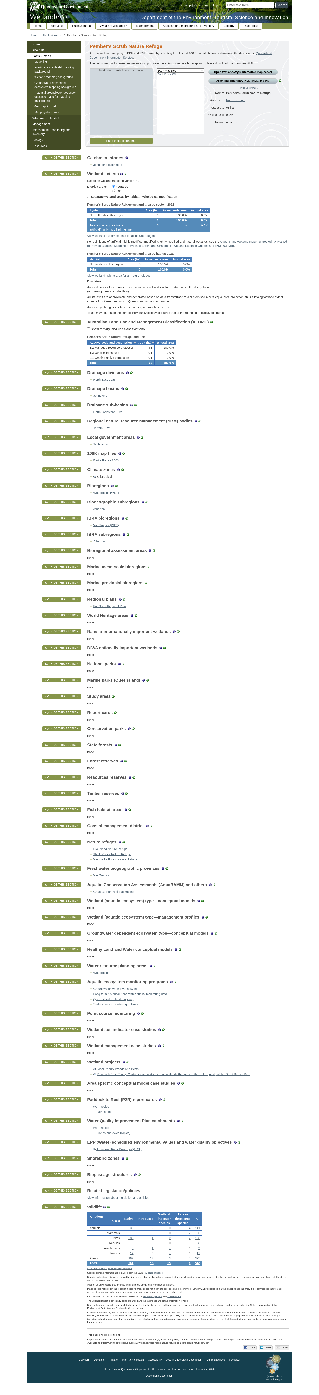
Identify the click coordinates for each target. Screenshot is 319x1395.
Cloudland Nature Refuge (110, 858)
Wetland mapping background (53, 77)
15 (151, 1273)
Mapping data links (46, 112)
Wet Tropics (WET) (106, 501)
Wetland (174, 1308)
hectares (120, 186)
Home (38, 25)
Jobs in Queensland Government (184, 1371)
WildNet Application (152, 1308)
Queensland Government (159, 1388)
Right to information (133, 1371)
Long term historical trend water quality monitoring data (130, 1003)
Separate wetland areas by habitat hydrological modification (132, 196)
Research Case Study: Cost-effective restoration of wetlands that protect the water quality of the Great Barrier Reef (173, 1083)
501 (130, 1273)
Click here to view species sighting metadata (109, 1280)
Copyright (84, 1371)
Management (145, 25)
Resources (250, 25)
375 (197, 1268)
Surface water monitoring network (115, 1013)
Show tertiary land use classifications (116, 335)
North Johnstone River (108, 421)
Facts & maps (81, 25)
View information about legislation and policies (118, 1206)
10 (169, 1238)
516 (197, 1273)
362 (130, 1268)
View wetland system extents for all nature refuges (121, 238)
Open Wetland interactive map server (243, 72)
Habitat (95, 264)
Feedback (234, 1371)
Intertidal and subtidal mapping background (54, 69)
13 (169, 1273)
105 (130, 1248)
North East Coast (104, 388)
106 (197, 1248)
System (95, 211)
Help (215, 5)
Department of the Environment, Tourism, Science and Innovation (214, 17)
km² (116, 191)
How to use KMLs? (248, 87)
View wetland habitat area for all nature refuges (118, 281)
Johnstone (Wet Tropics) (114, 1142)
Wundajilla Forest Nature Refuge (115, 868)
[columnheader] (111, 350)
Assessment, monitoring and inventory (188, 25)
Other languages (216, 1371)
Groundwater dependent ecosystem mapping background (55, 85)
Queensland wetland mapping (113, 1008)
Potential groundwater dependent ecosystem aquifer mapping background (55, 96)
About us (57, 25)
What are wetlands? (113, 25)
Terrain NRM (101, 437)
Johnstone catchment (107, 164)
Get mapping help (45, 106)
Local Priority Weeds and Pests (117, 1078)
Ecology (228, 25)
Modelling (40, 61)
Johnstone (100, 404)
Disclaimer (99, 1371)
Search (282, 5)
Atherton (99, 518)
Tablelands (100, 453)
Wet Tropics (101, 884)
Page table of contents (121, 140)
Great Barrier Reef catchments (113, 900)
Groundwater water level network (115, 998)
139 (130, 1238)
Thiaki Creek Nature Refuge (112, 863)
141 (197, 1238)
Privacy (114, 1371)
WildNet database (154, 1285)
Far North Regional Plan (109, 615)
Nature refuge (235, 103)
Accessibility (155, 1371)
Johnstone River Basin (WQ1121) (118, 1158)
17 (131, 1263)
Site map (185, 5)
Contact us (201, 5)
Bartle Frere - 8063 (167, 74)
